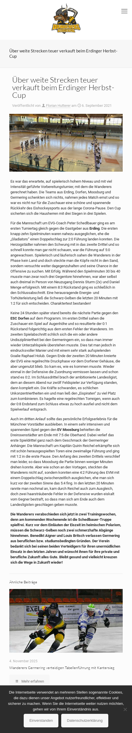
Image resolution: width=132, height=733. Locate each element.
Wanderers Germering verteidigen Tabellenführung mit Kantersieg (62, 667)
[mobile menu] (124, 11)
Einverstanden (41, 720)
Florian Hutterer (58, 105)
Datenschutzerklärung (84, 720)
